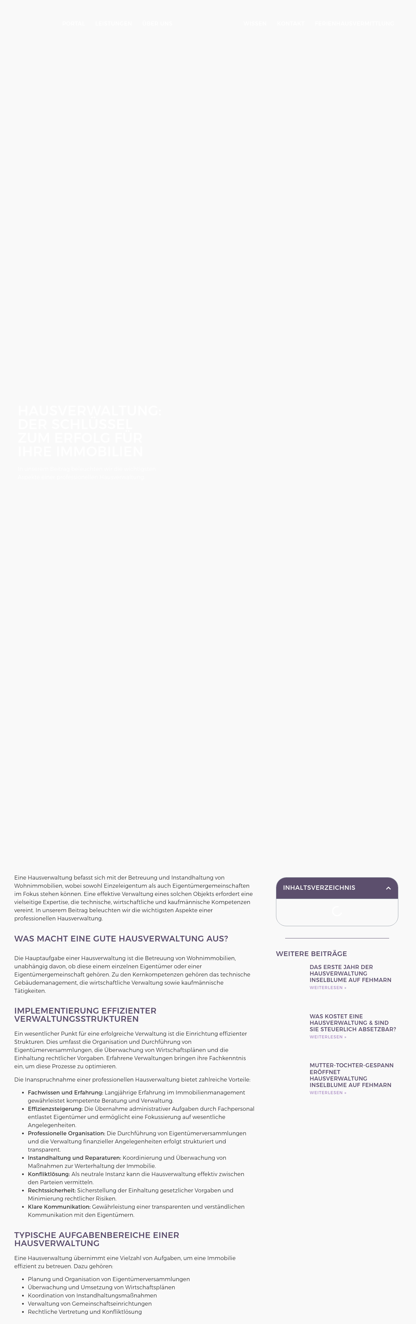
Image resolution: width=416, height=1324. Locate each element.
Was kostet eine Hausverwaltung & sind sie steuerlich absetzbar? (353, 970)
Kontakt (296, 16)
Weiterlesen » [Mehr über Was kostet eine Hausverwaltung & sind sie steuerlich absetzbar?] (328, 984)
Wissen (260, 16)
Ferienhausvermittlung (289, 31)
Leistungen (108, 23)
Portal (68, 23)
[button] (388, 835)
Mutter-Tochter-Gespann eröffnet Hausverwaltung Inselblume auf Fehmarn (352, 1023)
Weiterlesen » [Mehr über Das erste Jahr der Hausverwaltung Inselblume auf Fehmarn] (328, 935)
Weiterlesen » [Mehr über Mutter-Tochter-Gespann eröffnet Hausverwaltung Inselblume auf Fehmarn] (328, 1040)
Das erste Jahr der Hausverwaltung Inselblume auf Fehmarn (351, 921)
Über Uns (152, 23)
